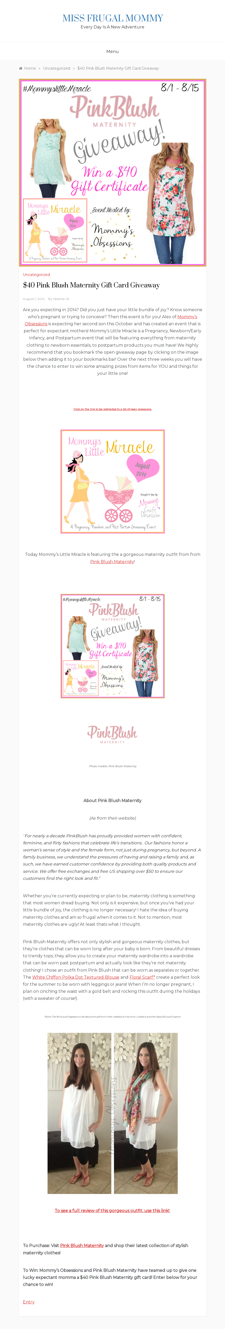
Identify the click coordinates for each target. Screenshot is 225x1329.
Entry (29, 1302)
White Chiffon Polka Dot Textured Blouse (75, 977)
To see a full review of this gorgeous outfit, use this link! (112, 1210)
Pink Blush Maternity (112, 561)
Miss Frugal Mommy (112, 19)
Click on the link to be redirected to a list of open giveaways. (113, 409)
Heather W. (61, 299)
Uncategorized (36, 274)
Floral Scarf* (142, 977)
